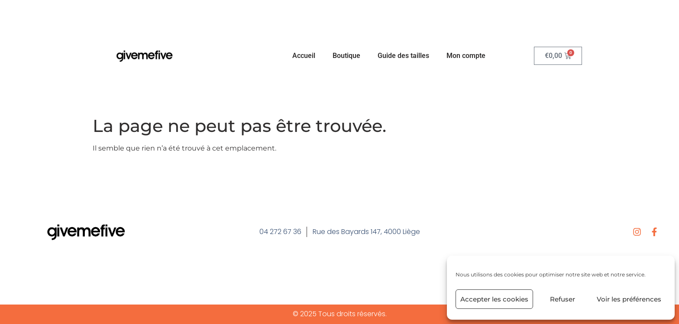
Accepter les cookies (494, 299)
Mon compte (465, 55)
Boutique (346, 55)
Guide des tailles (403, 55)
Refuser (562, 299)
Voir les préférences (629, 299)
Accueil (303, 55)
